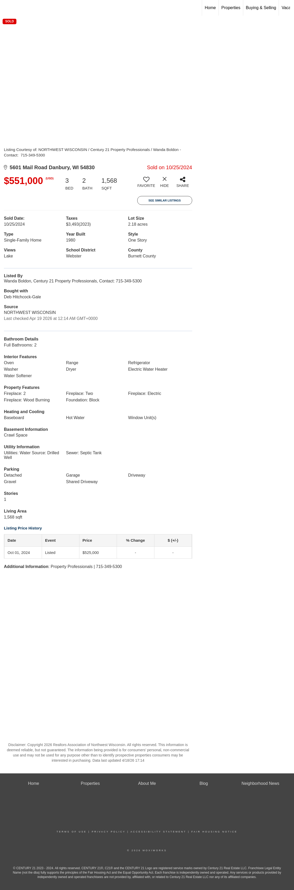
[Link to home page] (6, 8)
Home (210, 7)
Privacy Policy (109, 831)
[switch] (146, 184)
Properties (230, 7)
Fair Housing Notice (214, 831)
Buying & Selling (261, 7)
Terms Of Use (72, 831)
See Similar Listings (164, 200)
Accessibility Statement (158, 831)
